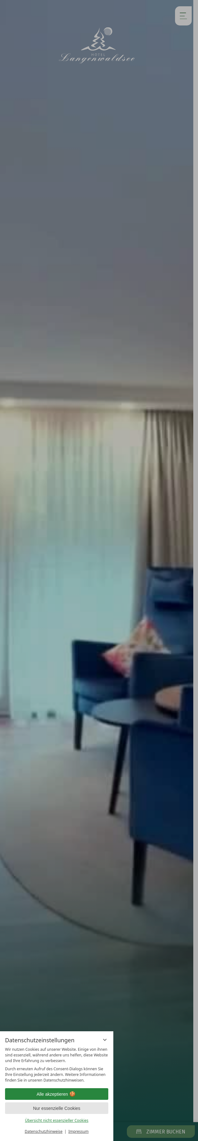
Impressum (78, 1131)
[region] (56, 1065)
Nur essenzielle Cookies (56, 1108)
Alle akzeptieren (57, 1094)
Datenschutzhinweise (44, 1131)
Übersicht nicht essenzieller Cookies (56, 1120)
